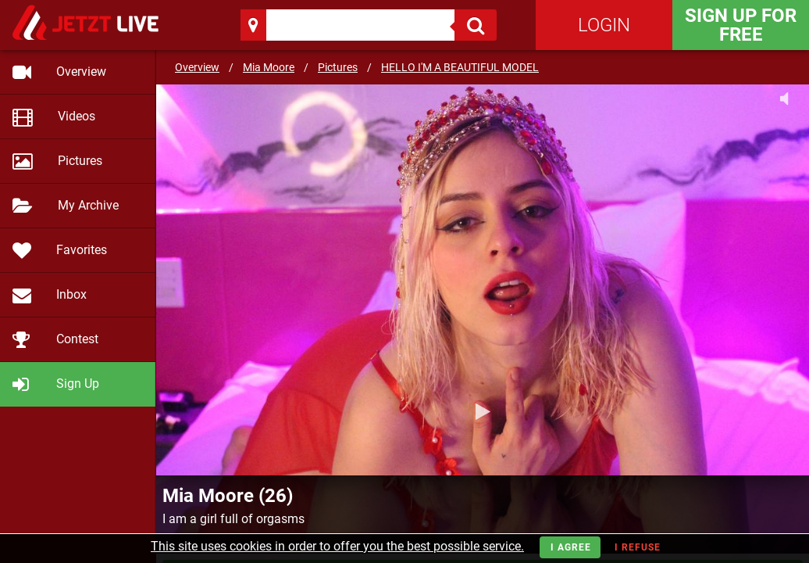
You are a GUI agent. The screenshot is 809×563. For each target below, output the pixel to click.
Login (604, 25)
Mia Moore (268, 67)
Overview (197, 67)
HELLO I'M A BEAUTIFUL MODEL (460, 67)
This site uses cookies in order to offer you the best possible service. (337, 546)
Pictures (338, 67)
